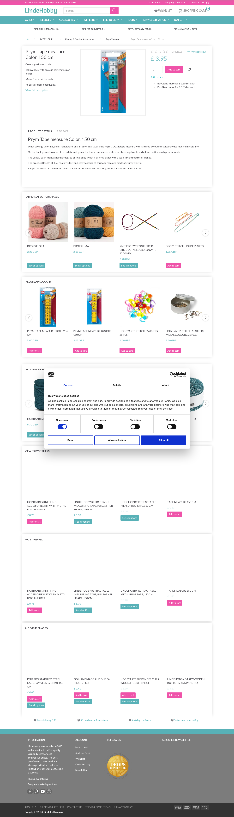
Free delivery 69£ (46, 720)
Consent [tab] (68, 385)
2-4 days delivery (141, 720)
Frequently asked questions (42, 784)
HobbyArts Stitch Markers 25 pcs (139, 332)
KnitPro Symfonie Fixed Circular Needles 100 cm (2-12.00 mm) (138, 249)
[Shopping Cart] (194, 10)
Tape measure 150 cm (181, 501)
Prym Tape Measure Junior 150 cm (92, 332)
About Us (194, 2)
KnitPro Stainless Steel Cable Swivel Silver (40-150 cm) (45, 683)
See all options (36, 265)
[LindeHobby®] (41, 9)
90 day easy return (141, 28)
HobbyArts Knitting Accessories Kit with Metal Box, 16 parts (46, 505)
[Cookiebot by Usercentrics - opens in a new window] (172, 374)
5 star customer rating (186, 720)
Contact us (155, 2)
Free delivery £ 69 (95, 28)
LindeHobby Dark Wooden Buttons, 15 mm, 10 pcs (186, 681)
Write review (198, 51)
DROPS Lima (81, 245)
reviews (177, 51)
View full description (36, 90)
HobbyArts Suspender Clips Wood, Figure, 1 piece (139, 681)
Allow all (164, 440)
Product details (40, 131)
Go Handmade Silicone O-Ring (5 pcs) (92, 681)
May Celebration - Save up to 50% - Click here (50, 2)
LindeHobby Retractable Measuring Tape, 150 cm (138, 503)
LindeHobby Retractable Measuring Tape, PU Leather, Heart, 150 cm (93, 505)
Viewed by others (37, 450)
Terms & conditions (98, 807)
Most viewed (34, 539)
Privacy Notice (123, 807)
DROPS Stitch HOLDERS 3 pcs (185, 245)
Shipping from (45, 28)
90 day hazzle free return (94, 720)
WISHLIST (163, 10)
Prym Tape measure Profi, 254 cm (47, 332)
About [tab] (165, 385)
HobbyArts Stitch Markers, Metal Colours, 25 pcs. (185, 332)
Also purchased (36, 628)
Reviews (62, 131)
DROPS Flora (35, 245)
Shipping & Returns (174, 2)
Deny (70, 440)
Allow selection (117, 440)
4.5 (57, 28)
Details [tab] (117, 385)
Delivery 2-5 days (187, 28)
